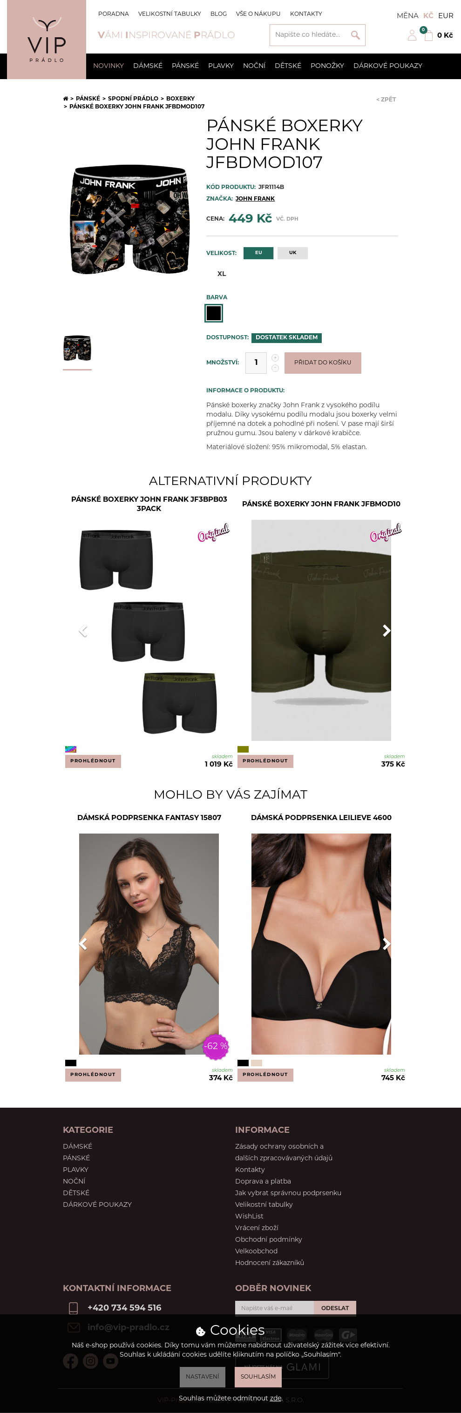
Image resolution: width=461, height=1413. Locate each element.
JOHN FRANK (255, 199)
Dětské (288, 66)
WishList (249, 1216)
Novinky (108, 66)
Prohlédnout (93, 761)
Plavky (221, 66)
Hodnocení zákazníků (269, 1263)
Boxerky (180, 99)
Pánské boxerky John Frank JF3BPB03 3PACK (149, 505)
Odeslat (335, 1309)
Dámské (148, 66)
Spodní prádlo (133, 99)
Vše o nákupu (258, 14)
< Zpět (386, 100)
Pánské (185, 66)
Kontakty (306, 14)
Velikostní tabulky (169, 14)
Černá (213, 313)
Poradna (113, 14)
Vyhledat (355, 35)
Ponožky (327, 66)
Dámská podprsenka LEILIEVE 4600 (321, 818)
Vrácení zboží (256, 1228)
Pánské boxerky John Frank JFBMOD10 (321, 504)
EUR (446, 16)
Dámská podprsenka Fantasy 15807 (149, 818)
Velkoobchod (256, 1251)
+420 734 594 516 (124, 1308)
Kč (428, 16)
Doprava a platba (263, 1181)
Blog (218, 14)
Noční (254, 66)
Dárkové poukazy (387, 66)
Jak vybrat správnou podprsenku (288, 1193)
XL (216, 273)
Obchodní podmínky (268, 1240)
